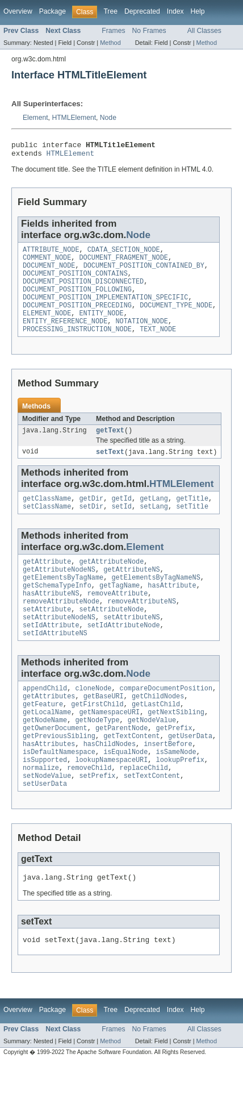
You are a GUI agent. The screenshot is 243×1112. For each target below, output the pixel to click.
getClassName (47, 517)
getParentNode (121, 766)
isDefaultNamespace (59, 793)
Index (175, 11)
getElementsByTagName (63, 600)
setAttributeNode (111, 637)
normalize (41, 811)
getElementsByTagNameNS (155, 600)
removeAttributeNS (141, 627)
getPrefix (174, 766)
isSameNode (176, 793)
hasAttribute (172, 609)
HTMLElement (74, 118)
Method (110, 42)
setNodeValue (47, 820)
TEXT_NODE (158, 344)
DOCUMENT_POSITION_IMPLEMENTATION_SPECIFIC (105, 308)
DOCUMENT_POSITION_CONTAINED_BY (143, 272)
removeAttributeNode (61, 627)
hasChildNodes (109, 784)
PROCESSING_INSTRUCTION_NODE (77, 344)
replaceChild (144, 811)
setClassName (47, 526)
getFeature (43, 738)
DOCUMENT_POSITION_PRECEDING (77, 317)
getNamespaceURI (109, 747)
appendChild (45, 720)
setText (110, 469)
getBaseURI (103, 729)
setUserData (45, 829)
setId (121, 526)
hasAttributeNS (51, 618)
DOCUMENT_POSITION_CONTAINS (75, 281)
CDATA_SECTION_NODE (123, 254)
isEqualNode (125, 793)
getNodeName (45, 756)
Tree (110, 11)
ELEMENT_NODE (47, 326)
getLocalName (47, 747)
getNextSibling (176, 747)
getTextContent (131, 775)
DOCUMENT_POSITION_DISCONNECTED (83, 290)
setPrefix (97, 820)
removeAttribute (117, 618)
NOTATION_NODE (141, 335)
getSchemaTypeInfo (57, 609)
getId (121, 517)
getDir (91, 517)
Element (35, 118)
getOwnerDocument (55, 766)
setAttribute (47, 637)
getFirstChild (97, 738)
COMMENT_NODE (47, 263)
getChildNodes (158, 729)
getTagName (119, 609)
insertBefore (168, 784)
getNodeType (97, 756)
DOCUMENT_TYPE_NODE (176, 317)
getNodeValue (152, 756)
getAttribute (47, 582)
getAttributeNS (131, 591)
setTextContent (152, 820)
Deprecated (142, 11)
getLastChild (156, 738)
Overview (17, 11)
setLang (154, 526)
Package (52, 11)
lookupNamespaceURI (111, 802)
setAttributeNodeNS (59, 646)
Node (108, 118)
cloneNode (93, 720)
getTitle (192, 517)
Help (198, 11)
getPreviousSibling (59, 775)
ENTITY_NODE (101, 326)
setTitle (192, 526)
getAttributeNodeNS (59, 591)
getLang (154, 517)
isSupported (45, 802)
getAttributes (49, 729)
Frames (113, 31)
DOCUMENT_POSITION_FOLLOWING (77, 299)
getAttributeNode (111, 582)
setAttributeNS (131, 646)
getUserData (190, 775)
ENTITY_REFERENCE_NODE (65, 335)
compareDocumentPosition (166, 720)
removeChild (89, 811)
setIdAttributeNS (55, 664)
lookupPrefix (180, 802)
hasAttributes (49, 784)
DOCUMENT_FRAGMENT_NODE (123, 263)
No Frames (149, 31)
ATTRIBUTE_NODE (51, 254)
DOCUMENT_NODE (49, 272)
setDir (91, 526)
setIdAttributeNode (123, 655)
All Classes (204, 31)
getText (110, 447)
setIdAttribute (51, 655)
